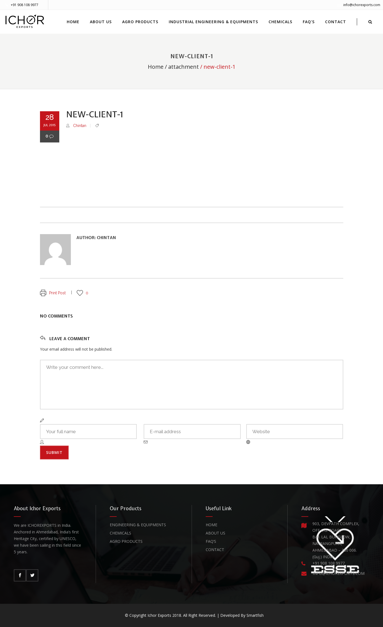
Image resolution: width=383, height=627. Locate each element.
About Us (215, 533)
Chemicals (120, 533)
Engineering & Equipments (138, 524)
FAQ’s (211, 541)
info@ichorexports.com (361, 4)
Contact (215, 549)
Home (156, 66)
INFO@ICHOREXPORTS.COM (339, 573)
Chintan (79, 125)
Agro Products (126, 541)
